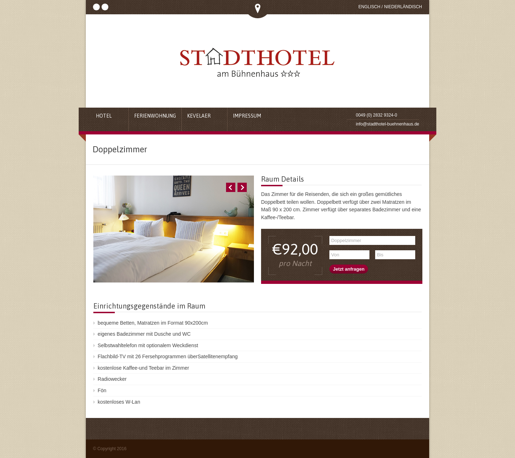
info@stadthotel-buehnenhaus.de (387, 124)
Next (242, 187)
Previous (230, 187)
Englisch (369, 6)
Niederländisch (403, 6)
